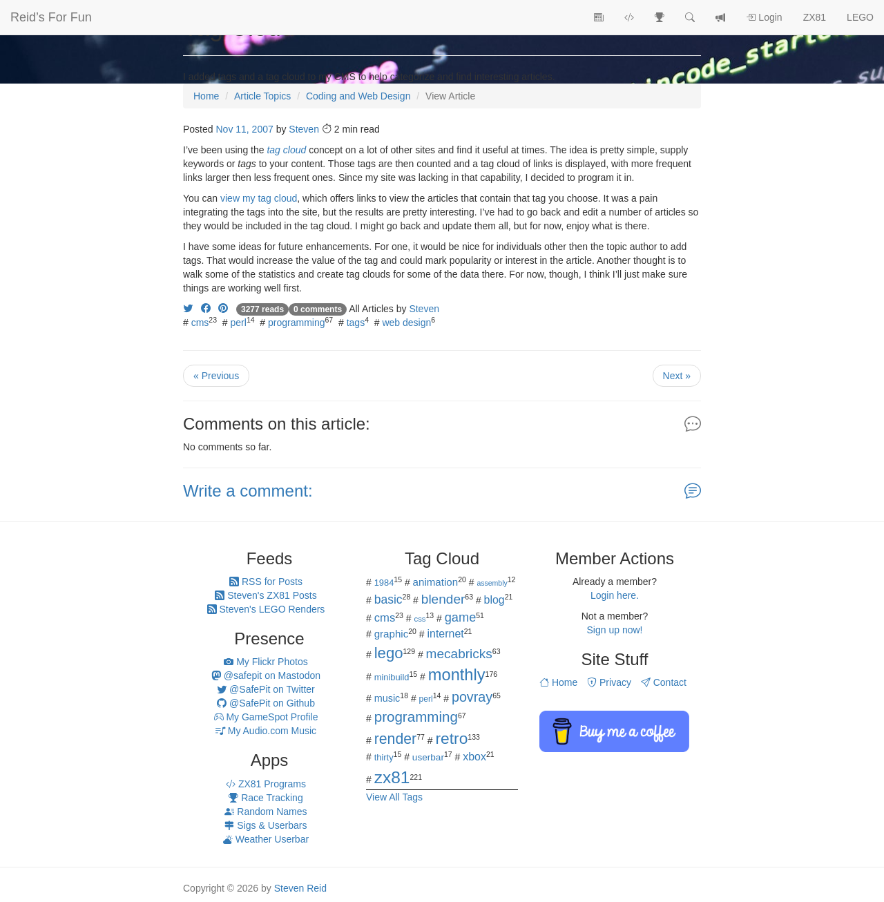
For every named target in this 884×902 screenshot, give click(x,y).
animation (436, 582)
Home (558, 682)
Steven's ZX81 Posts (265, 595)
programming (296, 322)
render (395, 739)
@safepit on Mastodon (265, 675)
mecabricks (459, 653)
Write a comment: (248, 490)
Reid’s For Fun (51, 17)
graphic (391, 634)
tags (356, 322)
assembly (492, 583)
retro (451, 738)
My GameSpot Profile (266, 716)
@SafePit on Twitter (266, 689)
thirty (384, 757)
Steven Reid (300, 888)
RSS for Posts (265, 581)
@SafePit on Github (266, 703)
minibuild (392, 677)
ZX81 (814, 17)
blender (443, 599)
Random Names (265, 811)
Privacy (609, 682)
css (419, 619)
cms (200, 322)
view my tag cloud (258, 198)
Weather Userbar (266, 839)
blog (494, 600)
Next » (677, 375)
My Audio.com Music (265, 730)
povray (472, 696)
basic (388, 599)
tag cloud (286, 149)
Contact (663, 682)
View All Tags (394, 797)
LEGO (860, 17)
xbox (474, 756)
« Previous (216, 375)
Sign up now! (615, 629)
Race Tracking (265, 797)
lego (388, 653)
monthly (457, 675)
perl (239, 322)
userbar (428, 757)
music (387, 698)
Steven (304, 129)
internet (445, 634)
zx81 (392, 777)
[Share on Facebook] (206, 308)
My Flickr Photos (265, 661)
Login (764, 17)
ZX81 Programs (266, 783)
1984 (384, 582)
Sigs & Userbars (265, 825)
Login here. (614, 595)
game (461, 617)
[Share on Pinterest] (223, 308)
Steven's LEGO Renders (266, 609)
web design (406, 322)
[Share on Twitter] (188, 308)
